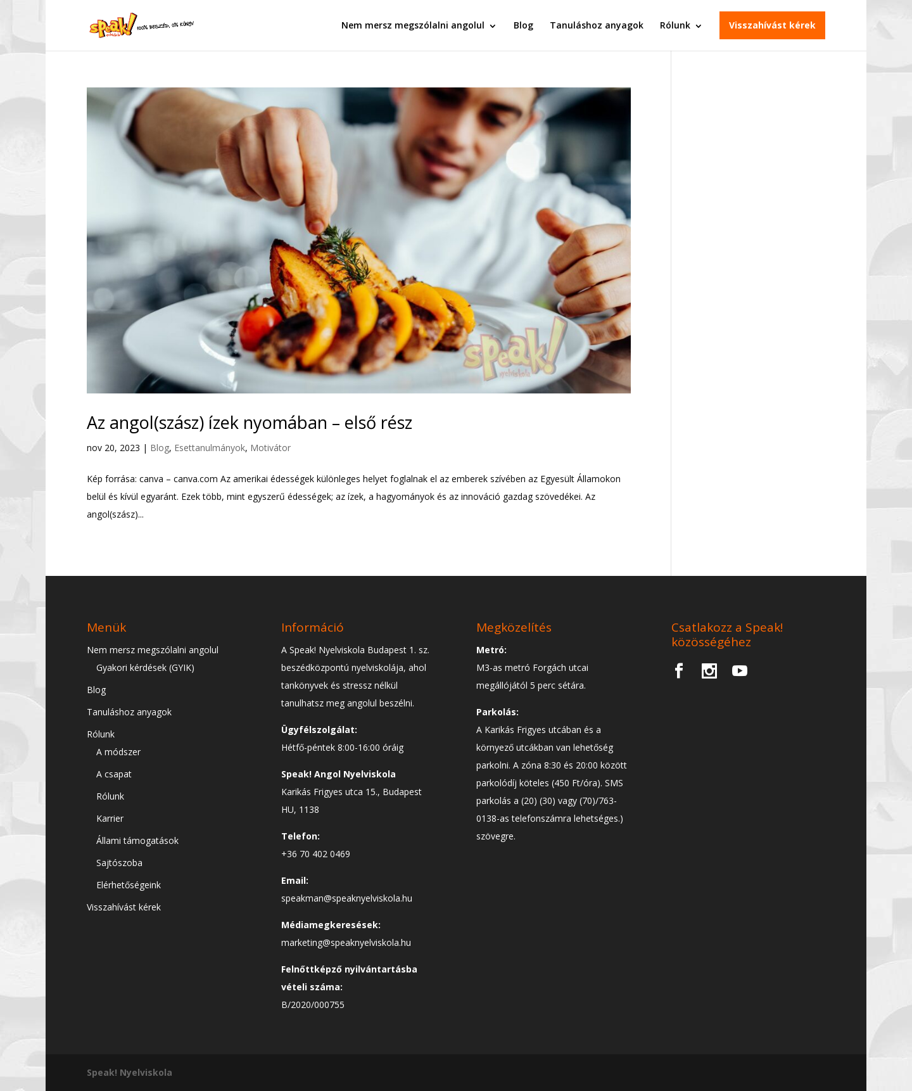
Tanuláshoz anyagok (596, 25)
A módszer (118, 752)
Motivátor (270, 448)
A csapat (114, 774)
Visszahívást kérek (772, 25)
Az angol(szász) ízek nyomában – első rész (249, 422)
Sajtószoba (119, 863)
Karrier (110, 818)
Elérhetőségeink (128, 885)
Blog (523, 25)
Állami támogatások (137, 840)
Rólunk (675, 25)
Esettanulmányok (209, 448)
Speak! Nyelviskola (129, 1072)
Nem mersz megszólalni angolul (412, 25)
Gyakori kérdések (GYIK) (145, 667)
